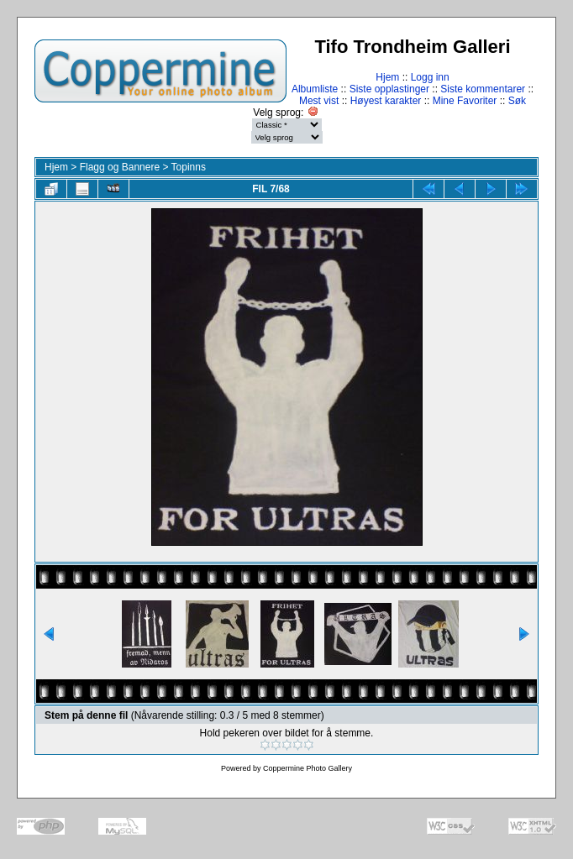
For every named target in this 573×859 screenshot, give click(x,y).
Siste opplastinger (389, 89)
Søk (517, 101)
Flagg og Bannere (120, 167)
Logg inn (430, 77)
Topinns (188, 167)
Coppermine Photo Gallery (307, 768)
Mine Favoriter (465, 101)
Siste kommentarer (482, 89)
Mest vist (319, 101)
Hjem (387, 77)
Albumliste (315, 89)
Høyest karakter (386, 101)
